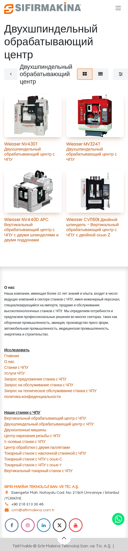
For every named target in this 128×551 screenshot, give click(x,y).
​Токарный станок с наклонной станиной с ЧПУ (45, 453)
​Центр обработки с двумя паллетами (37, 448)
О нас (9, 362)
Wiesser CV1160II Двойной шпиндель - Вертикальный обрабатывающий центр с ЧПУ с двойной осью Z (92, 227)
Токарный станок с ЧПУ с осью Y (33, 465)
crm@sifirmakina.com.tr (33, 510)
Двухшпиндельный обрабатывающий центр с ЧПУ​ (49, 424)
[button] (64, 538)
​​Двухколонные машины (25, 430)
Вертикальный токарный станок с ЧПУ (38, 471)
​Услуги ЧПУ (14, 373)
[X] (59, 525)
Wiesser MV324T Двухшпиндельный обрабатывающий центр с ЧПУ (91, 151)
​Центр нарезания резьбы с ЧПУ (32, 436)
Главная (11, 356)
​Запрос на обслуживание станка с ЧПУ (38, 385)
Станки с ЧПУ (16, 368)
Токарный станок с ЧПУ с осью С (33, 459)
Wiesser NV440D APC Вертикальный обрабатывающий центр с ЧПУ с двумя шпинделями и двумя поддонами (31, 230)
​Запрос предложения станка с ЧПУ (35, 379)
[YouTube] (75, 525)
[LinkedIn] (43, 525)
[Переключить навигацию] (118, 8)
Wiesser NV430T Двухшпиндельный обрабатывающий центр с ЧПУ (29, 151)
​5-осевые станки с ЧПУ (25, 442)
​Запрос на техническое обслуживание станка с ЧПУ (50, 391)
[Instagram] (28, 525)
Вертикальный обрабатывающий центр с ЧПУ (45, 418)
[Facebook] (11, 525)
